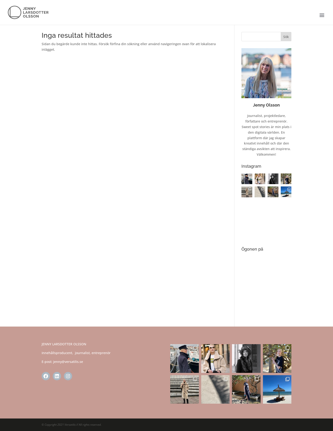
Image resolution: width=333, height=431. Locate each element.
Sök (286, 37)
